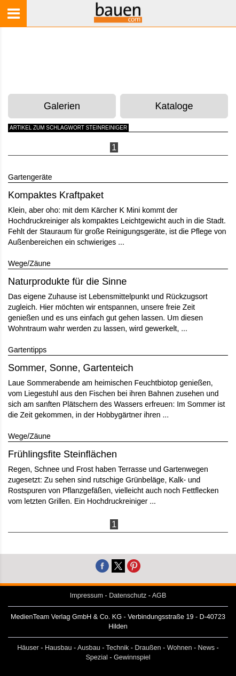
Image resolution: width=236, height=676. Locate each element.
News (206, 647)
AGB (159, 595)
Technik (117, 647)
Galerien (62, 106)
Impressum (86, 595)
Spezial (96, 657)
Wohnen (179, 647)
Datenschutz (127, 595)
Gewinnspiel (132, 657)
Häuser (28, 647)
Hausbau (58, 647)
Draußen (148, 647)
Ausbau (88, 647)
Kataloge (174, 106)
